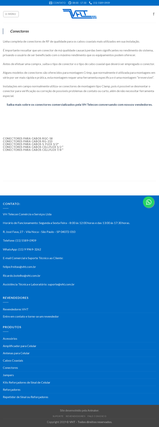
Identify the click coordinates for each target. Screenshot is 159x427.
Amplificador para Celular (19, 346)
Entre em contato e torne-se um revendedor (31, 316)
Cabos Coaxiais (13, 360)
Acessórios (10, 338)
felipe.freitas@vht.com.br (19, 266)
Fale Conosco (97, 416)
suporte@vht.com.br (61, 284)
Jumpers (8, 375)
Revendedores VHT (16, 309)
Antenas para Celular (16, 353)
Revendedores (75, 416)
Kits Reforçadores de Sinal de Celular (26, 382)
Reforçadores (11, 389)
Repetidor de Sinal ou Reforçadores (25, 397)
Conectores (10, 367)
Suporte (58, 416)
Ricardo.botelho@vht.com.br (22, 275)
